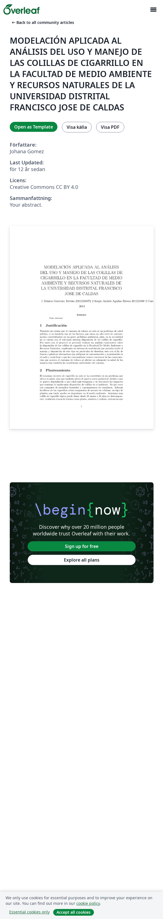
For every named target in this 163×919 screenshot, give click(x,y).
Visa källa (77, 127)
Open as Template (33, 127)
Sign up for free (81, 546)
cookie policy (88, 903)
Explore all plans (81, 560)
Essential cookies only (29, 912)
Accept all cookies (74, 912)
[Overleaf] (21, 9)
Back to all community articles (42, 22)
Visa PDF (110, 127)
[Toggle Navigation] (153, 9)
